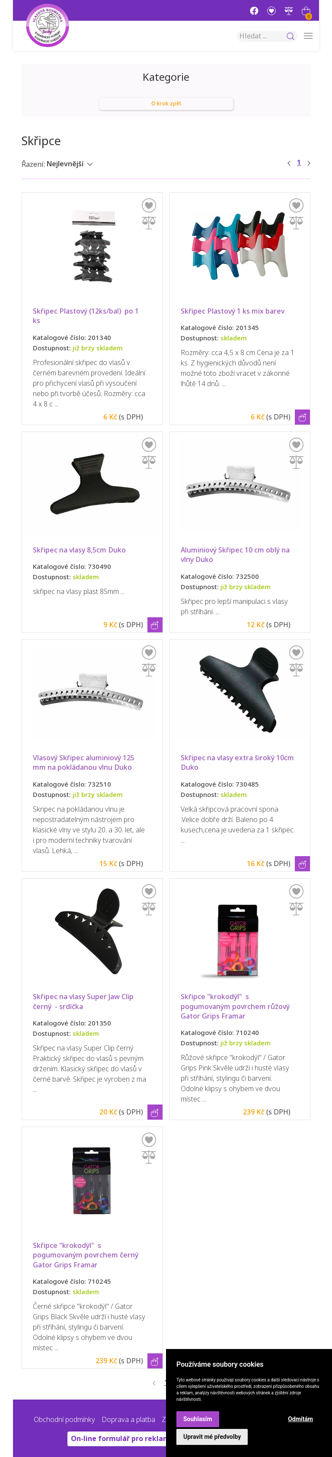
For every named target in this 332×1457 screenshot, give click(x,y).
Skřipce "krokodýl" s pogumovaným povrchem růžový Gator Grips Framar (236, 1006)
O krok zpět (166, 104)
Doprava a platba (128, 1420)
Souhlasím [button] (197, 1419)
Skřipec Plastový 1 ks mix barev (232, 311)
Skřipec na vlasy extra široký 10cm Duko (240, 762)
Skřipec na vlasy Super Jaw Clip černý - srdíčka (84, 1001)
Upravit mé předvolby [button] (212, 1436)
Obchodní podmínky (64, 1420)
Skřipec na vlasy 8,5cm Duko (79, 550)
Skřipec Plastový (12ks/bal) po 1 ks (86, 316)
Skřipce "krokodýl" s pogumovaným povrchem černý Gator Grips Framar (86, 1255)
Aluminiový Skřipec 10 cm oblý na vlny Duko (236, 555)
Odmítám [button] (300, 1419)
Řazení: (33, 164)
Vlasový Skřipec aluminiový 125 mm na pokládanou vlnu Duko (84, 762)
